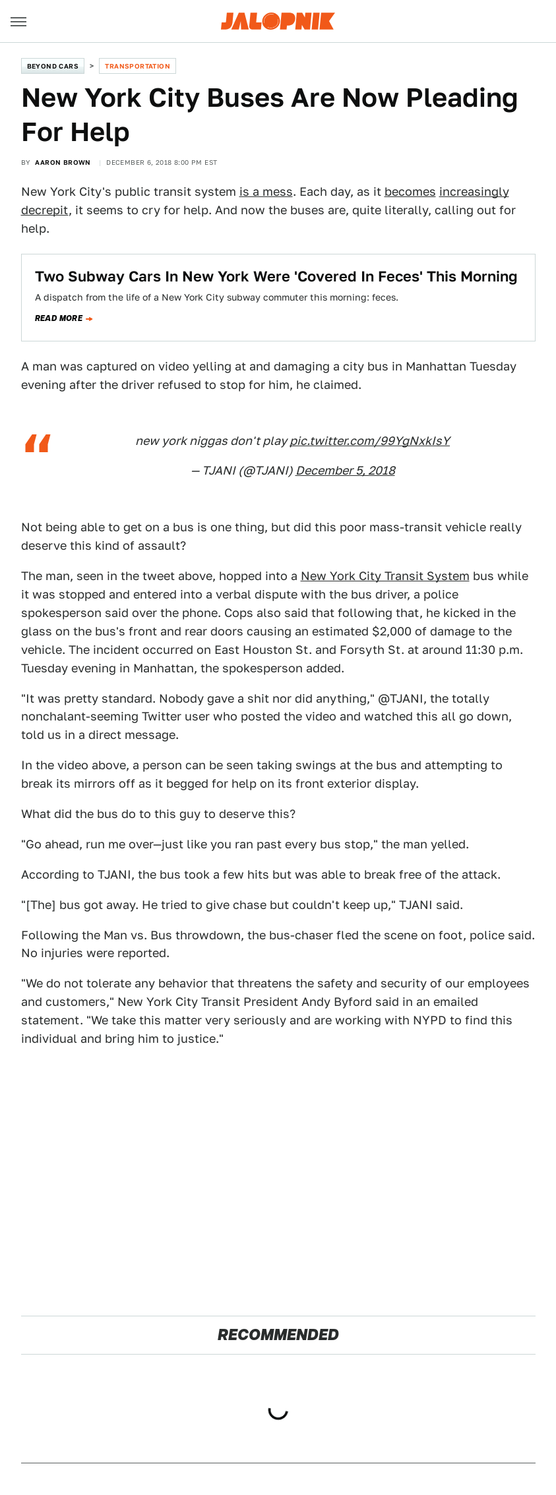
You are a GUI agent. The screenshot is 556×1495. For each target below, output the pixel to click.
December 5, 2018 (345, 470)
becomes (410, 191)
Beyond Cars (52, 66)
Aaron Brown (62, 162)
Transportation (137, 66)
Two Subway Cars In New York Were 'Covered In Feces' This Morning (276, 276)
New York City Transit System (385, 576)
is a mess (266, 191)
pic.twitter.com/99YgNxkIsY (370, 441)
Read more (59, 318)
